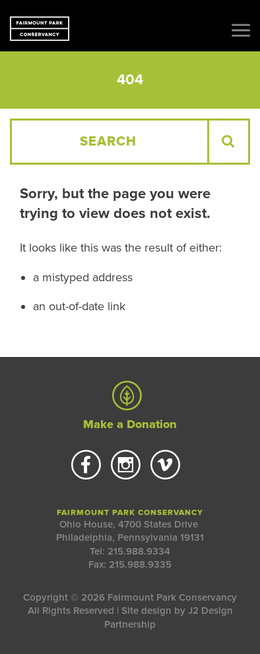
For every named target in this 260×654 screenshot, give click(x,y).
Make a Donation (130, 406)
